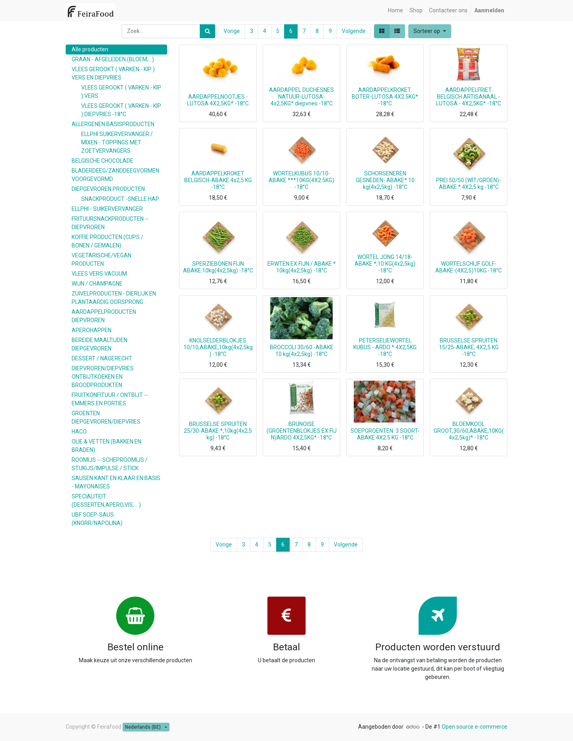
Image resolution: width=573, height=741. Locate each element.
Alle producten (90, 49)
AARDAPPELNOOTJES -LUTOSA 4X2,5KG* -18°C (218, 100)
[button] (429, 31)
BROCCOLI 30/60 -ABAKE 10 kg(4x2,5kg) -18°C (301, 350)
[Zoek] (207, 31)
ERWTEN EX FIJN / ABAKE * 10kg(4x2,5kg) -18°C (301, 267)
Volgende (354, 31)
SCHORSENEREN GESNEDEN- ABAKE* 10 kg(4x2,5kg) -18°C (385, 180)
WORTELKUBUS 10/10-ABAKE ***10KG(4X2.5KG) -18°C (301, 180)
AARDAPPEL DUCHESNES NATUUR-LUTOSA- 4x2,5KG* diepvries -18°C (301, 97)
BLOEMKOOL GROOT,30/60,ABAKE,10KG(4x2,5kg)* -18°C (469, 431)
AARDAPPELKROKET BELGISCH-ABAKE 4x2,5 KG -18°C (218, 180)
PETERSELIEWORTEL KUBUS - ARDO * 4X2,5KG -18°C (385, 347)
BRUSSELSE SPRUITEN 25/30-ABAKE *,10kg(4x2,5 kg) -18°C (218, 431)
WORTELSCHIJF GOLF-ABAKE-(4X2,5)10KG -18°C (468, 267)
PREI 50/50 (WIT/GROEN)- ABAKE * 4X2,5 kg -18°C (468, 183)
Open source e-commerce (474, 726)
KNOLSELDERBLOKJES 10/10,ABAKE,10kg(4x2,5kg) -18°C (218, 347)
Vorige (232, 31)
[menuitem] (395, 10)
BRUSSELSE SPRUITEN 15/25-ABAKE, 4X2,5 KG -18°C (469, 347)
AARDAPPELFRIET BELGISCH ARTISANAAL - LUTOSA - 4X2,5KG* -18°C (468, 97)
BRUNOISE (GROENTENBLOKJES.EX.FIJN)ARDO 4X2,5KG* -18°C (302, 431)
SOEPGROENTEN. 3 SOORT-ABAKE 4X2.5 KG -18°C (385, 434)
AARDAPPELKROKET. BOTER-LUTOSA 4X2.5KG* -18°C (385, 97)
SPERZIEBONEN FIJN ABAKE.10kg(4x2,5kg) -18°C (218, 267)
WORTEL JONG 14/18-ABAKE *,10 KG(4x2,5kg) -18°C (385, 264)
